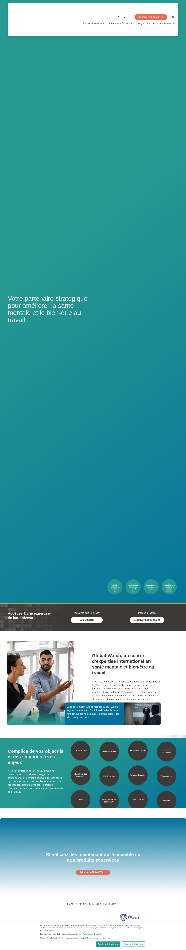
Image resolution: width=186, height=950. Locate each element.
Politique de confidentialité (92, 934)
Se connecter (124, 8)
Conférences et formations (120, 14)
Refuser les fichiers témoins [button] (133, 944)
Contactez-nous (168, 14)
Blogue (140, 14)
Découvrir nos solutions (147, 620)
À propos (151, 14)
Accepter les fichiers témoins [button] (108, 944)
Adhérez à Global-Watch (93, 872)
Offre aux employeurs (91, 14)
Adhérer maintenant (150, 7)
